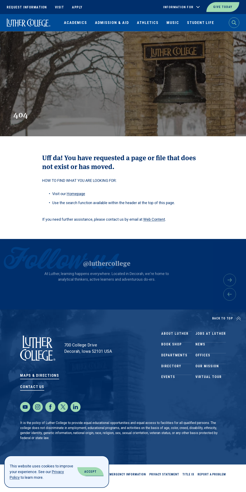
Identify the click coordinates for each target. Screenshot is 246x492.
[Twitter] (63, 415)
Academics (75, 22)
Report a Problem (212, 482)
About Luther (175, 335)
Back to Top (222, 318)
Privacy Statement (164, 482)
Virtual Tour (208, 396)
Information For (178, 7)
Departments (174, 366)
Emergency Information (127, 482)
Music (173, 22)
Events (168, 396)
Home (11, 41)
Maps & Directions (39, 375)
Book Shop (171, 351)
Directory (171, 381)
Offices (202, 366)
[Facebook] (50, 415)
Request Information (27, 7)
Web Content (154, 219)
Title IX (188, 482)
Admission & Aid (112, 22)
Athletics (148, 22)
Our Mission (207, 381)
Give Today (222, 7)
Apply (77, 7)
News (200, 351)
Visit (59, 7)
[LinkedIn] (75, 415)
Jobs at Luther (210, 335)
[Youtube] (25, 415)
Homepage (76, 194)
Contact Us (32, 386)
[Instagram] (38, 415)
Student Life (200, 22)
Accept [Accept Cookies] (90, 471)
